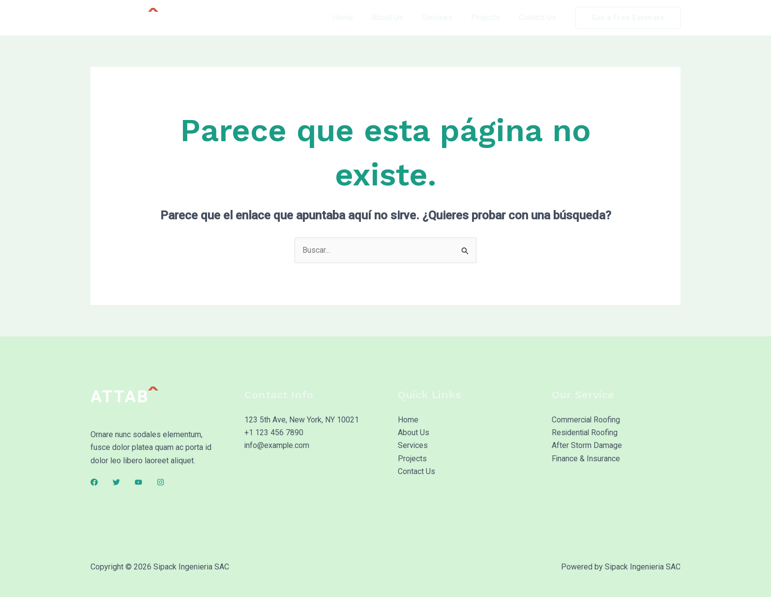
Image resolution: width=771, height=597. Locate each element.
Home (356, 17)
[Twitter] (116, 482)
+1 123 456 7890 (273, 433)
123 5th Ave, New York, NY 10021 (301, 420)
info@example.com (277, 446)
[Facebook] (94, 482)
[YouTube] (138, 482)
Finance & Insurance (586, 459)
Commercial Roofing (586, 420)
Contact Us (539, 17)
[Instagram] (160, 482)
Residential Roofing (585, 433)
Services (444, 17)
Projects (489, 17)
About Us (398, 17)
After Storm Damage (587, 446)
